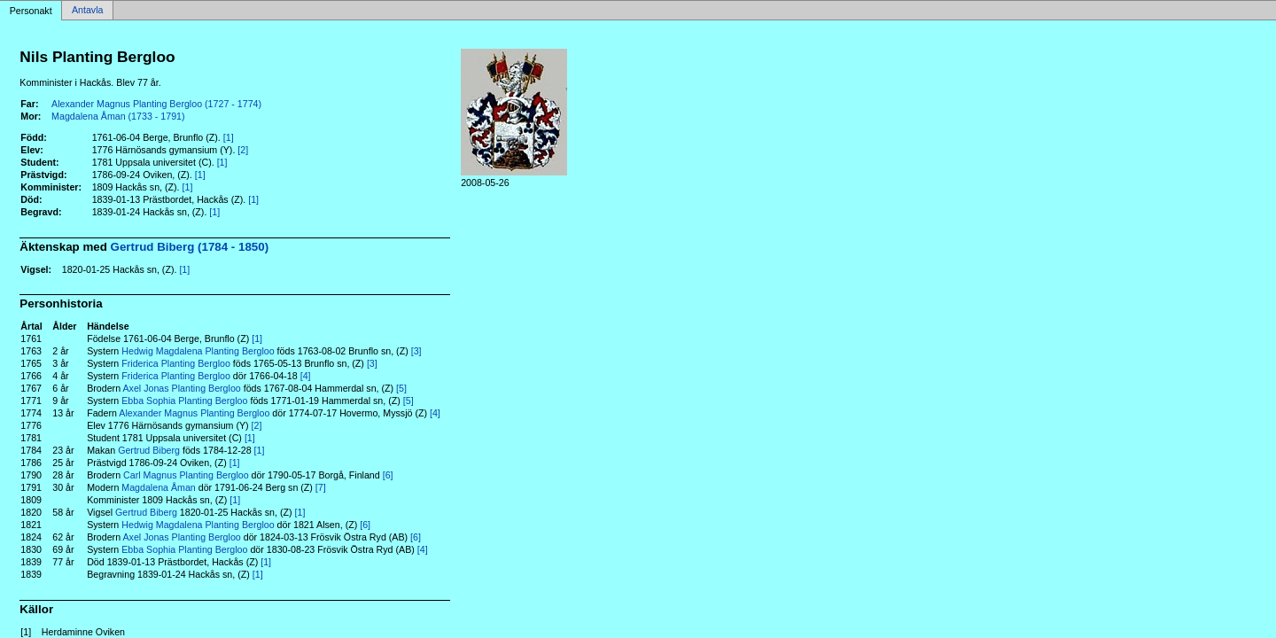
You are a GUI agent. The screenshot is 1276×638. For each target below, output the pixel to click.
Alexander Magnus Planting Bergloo (194, 413)
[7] (320, 487)
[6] (388, 475)
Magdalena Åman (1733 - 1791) (117, 116)
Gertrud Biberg (149, 450)
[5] (401, 388)
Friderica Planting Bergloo (175, 363)
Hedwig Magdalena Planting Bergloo (197, 351)
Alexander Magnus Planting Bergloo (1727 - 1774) (156, 103)
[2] (242, 149)
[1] (228, 137)
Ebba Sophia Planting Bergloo (184, 400)
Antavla (88, 10)
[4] (305, 375)
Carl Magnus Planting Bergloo (186, 475)
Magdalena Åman (158, 487)
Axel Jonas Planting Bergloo (181, 388)
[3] (416, 351)
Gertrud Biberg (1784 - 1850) (190, 246)
